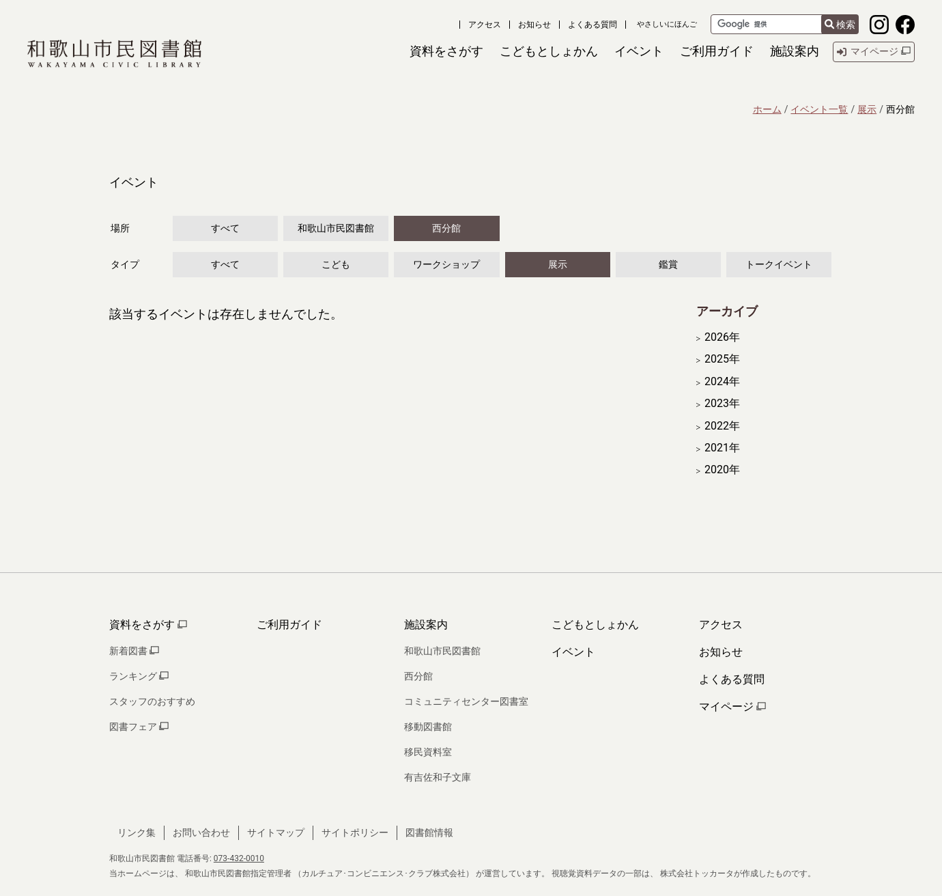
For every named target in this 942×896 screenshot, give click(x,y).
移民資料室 (428, 751)
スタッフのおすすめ (152, 701)
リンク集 (136, 832)
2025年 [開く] (722, 359)
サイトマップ (275, 832)
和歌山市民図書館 (336, 228)
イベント (573, 651)
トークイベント (778, 264)
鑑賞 (668, 264)
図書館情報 (429, 832)
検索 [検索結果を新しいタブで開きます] (840, 24)
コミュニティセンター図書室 (466, 701)
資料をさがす (148, 624)
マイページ (732, 706)
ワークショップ (446, 264)
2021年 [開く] (722, 448)
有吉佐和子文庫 (437, 777)
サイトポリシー (355, 832)
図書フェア (139, 726)
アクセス (484, 24)
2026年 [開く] (722, 337)
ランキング (139, 676)
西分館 (446, 228)
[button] (446, 52)
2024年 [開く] (722, 382)
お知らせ (534, 24)
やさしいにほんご (667, 24)
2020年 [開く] (722, 470)
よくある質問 (592, 24)
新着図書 (134, 650)
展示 (866, 109)
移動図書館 (428, 726)
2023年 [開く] (722, 403)
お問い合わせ (201, 832)
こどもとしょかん (595, 624)
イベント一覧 (819, 109)
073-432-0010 (239, 858)
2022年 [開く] (722, 426)
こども (336, 264)
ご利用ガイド (289, 624)
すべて (225, 228)
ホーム (767, 109)
